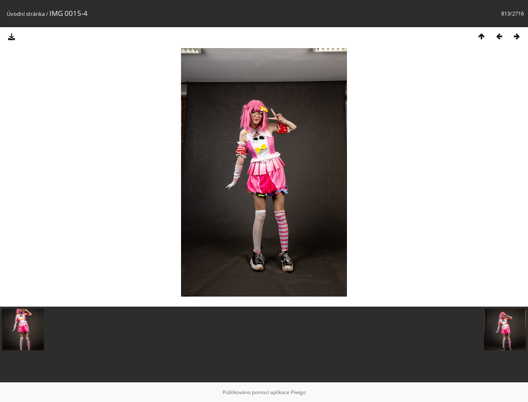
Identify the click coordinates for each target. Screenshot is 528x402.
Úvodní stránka (26, 14)
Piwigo (298, 392)
